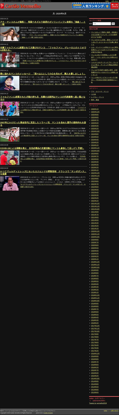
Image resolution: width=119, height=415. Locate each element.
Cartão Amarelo (48, 413)
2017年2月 (95, 351)
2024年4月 (95, 139)
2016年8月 (95, 359)
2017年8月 (95, 337)
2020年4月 (95, 251)
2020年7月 (95, 242)
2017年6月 (95, 342)
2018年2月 (95, 323)
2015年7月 (95, 370)
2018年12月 (95, 295)
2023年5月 (95, 159)
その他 (93, 94)
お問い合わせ (115, 1)
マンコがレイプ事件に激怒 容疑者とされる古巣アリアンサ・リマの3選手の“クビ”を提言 (104, 34)
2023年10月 (95, 151)
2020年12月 (95, 231)
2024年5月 (95, 137)
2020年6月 (95, 245)
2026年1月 (95, 109)
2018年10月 (95, 301)
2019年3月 (95, 287)
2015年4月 (95, 373)
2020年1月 (95, 259)
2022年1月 (95, 201)
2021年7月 (95, 214)
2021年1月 (95, 228)
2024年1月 (95, 145)
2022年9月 (95, 178)
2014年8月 (95, 384)
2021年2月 (95, 226)
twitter (107, 1)
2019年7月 (95, 276)
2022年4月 (95, 192)
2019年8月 (95, 273)
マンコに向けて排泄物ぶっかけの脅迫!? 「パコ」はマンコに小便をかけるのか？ (104, 57)
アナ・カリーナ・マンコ (100, 91)
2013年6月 (95, 392)
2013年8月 (95, 389)
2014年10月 (95, 378)
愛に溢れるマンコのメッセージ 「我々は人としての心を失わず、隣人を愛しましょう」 (43, 74)
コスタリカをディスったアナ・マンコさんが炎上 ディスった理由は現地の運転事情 (104, 65)
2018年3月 (95, 320)
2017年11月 (95, 328)
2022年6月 (95, 187)
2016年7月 (95, 362)
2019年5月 (95, 281)
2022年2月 (95, 198)
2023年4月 (95, 162)
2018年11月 (95, 298)
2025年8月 (95, 117)
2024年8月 (95, 134)
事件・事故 (95, 100)
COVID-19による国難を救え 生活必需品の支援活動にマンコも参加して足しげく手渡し (42, 148)
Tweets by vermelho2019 (98, 403)
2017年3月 (95, 348)
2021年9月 (95, 212)
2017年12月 (95, 326)
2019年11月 (95, 264)
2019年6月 (95, 278)
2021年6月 (95, 217)
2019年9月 (95, 270)
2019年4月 (95, 284)
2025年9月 (95, 114)
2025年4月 (95, 123)
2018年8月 (95, 306)
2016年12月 (95, 353)
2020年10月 (95, 237)
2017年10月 (95, 331)
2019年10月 (95, 267)
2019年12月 (95, 262)
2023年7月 (95, 156)
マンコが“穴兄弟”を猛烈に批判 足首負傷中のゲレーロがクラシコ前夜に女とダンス (104, 72)
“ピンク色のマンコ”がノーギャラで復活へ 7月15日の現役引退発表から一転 (104, 80)
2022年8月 (95, 181)
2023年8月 (95, 153)
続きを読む (53, 110)
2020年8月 (95, 239)
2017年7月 (95, 339)
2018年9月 (95, 303)
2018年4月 (95, 317)
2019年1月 (95, 292)
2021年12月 (95, 203)
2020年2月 (95, 256)
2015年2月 (95, 376)
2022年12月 (95, 173)
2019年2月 (95, 289)
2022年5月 (95, 189)
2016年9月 (95, 356)
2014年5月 (95, 387)
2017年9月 (95, 334)
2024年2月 (95, 142)
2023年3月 (95, 164)
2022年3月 (95, 195)
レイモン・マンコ (97, 97)
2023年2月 (95, 167)
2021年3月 (95, 223)
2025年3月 (95, 126)
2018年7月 (95, 309)
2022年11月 (95, 176)
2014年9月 (95, 381)
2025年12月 (95, 112)
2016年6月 (95, 364)
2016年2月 (95, 367)
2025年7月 (95, 120)
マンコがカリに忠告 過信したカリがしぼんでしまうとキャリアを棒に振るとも (104, 42)
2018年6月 (95, 312)
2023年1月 (95, 170)
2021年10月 (95, 209)
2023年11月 (95, 148)
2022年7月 (95, 184)
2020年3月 (95, 253)
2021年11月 (95, 206)
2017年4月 (95, 345)
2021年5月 (95, 220)
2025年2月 (95, 128)
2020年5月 (95, 248)
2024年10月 (95, 131)
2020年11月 (95, 234)
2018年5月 (95, 314)
